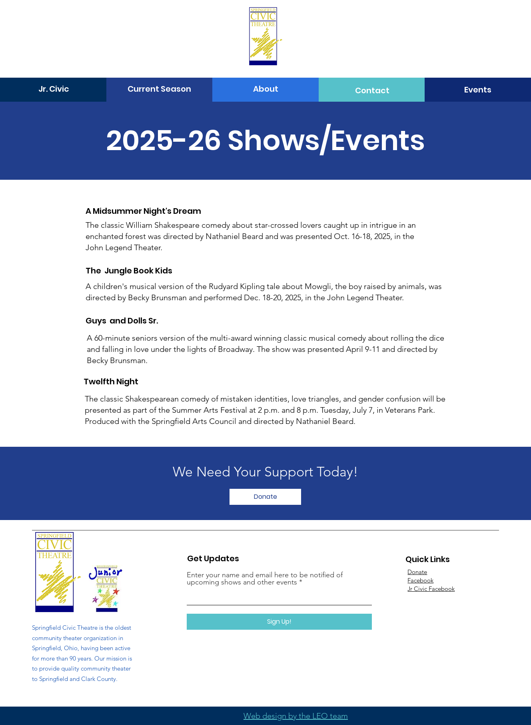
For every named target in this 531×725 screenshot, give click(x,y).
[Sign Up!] (279, 622)
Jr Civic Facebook (431, 588)
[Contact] (372, 90)
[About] (266, 89)
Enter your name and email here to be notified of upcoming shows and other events (265, 578)
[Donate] (265, 497)
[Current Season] (159, 89)
